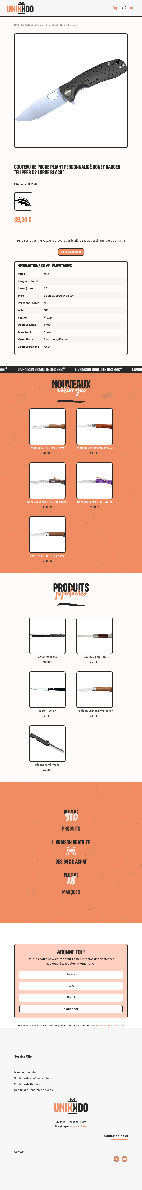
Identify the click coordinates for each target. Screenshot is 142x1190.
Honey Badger (68, 25)
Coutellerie (52, 25)
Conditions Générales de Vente (34, 1090)
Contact (19, 1151)
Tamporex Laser (78, 1126)
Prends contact (71, 251)
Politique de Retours (27, 1084)
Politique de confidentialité (31, 1078)
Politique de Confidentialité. (108, 1025)
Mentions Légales (25, 1072)
